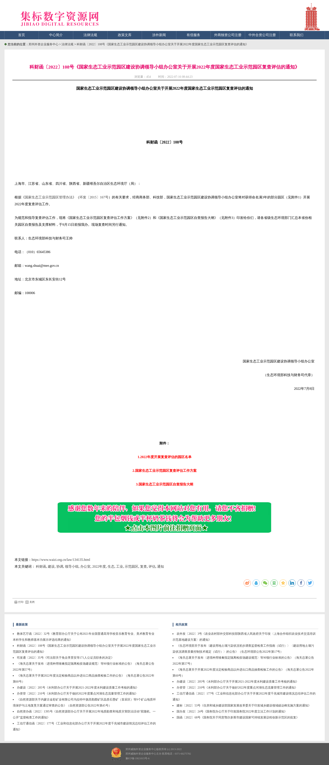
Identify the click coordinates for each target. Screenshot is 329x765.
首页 (21, 35)
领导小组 (72, 566)
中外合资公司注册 (262, 35)
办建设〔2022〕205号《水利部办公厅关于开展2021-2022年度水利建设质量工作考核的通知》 (78, 687)
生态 (111, 566)
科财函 (41, 566)
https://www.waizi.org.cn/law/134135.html (61, 559)
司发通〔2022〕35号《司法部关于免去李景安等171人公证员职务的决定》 (65, 657)
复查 (143, 566)
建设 (51, 566)
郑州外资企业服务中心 (43, 44)
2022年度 (99, 566)
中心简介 (56, 35)
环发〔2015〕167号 (93, 197)
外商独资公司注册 (227, 35)
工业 (119, 566)
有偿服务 (193, 35)
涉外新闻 (159, 35)
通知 (160, 566)
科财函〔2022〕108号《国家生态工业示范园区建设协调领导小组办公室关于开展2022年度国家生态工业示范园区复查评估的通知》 (163, 44)
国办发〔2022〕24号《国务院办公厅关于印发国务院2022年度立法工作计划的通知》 (232, 711)
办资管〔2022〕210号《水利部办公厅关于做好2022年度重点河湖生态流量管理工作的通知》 (77, 693)
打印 (19, 602)
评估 (152, 566)
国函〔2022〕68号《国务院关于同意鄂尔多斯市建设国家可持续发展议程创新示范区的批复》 (238, 717)
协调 (59, 566)
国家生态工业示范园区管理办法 (49, 197)
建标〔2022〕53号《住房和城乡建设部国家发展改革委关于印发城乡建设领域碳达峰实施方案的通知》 (244, 705)
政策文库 (125, 35)
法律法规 (90, 35)
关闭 (30, 602)
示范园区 (131, 566)
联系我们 (296, 35)
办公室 (85, 566)
